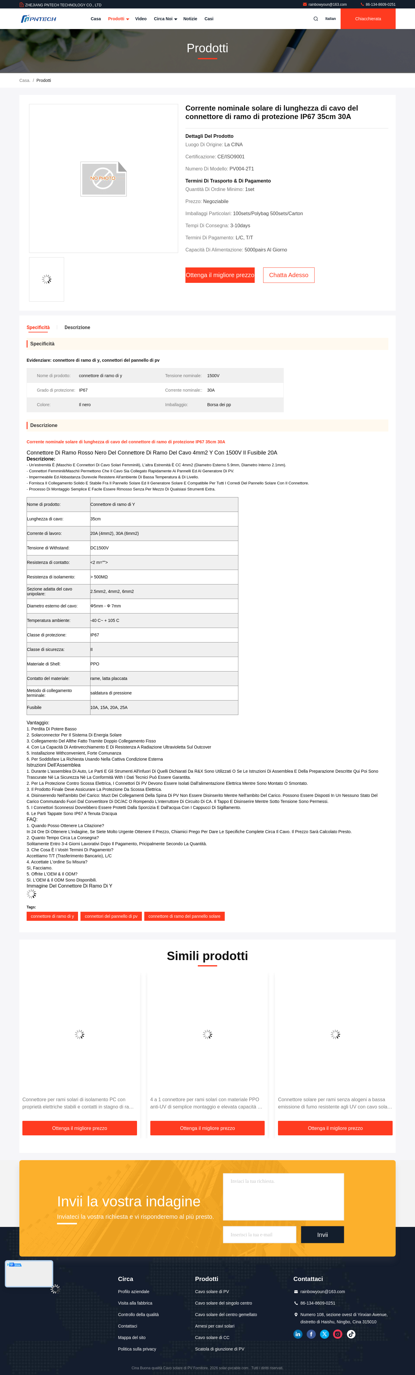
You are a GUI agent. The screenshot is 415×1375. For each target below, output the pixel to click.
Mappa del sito (131, 1337)
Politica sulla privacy (137, 1349)
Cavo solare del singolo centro (223, 1303)
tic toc (351, 1334)
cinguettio (324, 1334)
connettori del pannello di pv (111, 916)
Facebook (311, 1334)
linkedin (297, 1334)
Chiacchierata (368, 18)
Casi (209, 18)
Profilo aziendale (133, 1291)
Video (141, 18)
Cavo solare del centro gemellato (226, 1314)
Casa (96, 18)
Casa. (25, 80)
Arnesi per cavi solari (214, 1326)
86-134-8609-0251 (378, 4)
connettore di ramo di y (52, 916)
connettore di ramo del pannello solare (185, 916)
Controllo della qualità (138, 1314)
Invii (322, 1234)
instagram (337, 1334)
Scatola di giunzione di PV (219, 1349)
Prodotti (118, 18)
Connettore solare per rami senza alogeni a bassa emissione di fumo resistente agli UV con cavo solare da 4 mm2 (334, 1104)
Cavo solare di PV (212, 1291)
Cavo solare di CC (212, 1337)
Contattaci (127, 1326)
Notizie (190, 18)
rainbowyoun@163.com (325, 4)
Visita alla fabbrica (135, 1303)
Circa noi (165, 18)
